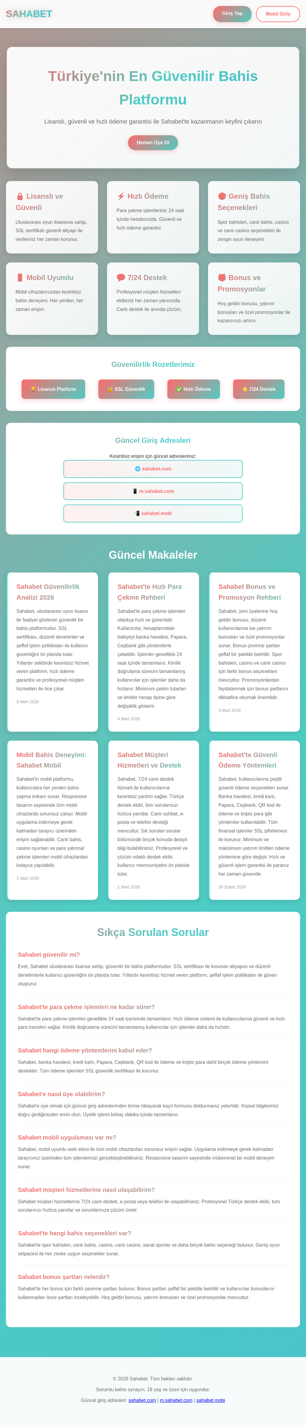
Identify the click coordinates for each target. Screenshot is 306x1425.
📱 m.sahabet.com (153, 491)
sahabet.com (142, 1400)
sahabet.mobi (210, 1400)
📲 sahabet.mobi (153, 513)
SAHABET (29, 13)
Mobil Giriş (278, 13)
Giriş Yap (232, 13)
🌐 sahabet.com (153, 468)
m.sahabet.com (176, 1400)
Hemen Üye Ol (153, 142)
